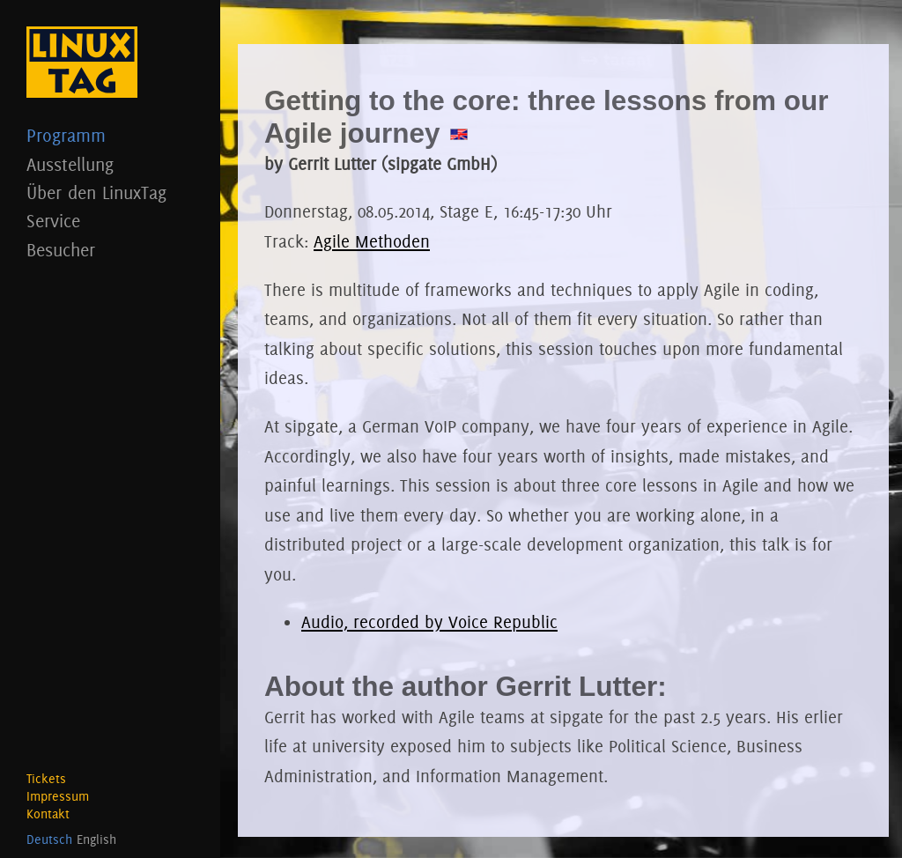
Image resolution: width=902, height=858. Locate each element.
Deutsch (49, 839)
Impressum (57, 796)
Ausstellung (110, 164)
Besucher (110, 250)
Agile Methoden (372, 241)
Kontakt (48, 814)
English (96, 839)
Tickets (46, 779)
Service (110, 221)
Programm (110, 135)
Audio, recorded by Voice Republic (429, 621)
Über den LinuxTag (110, 192)
